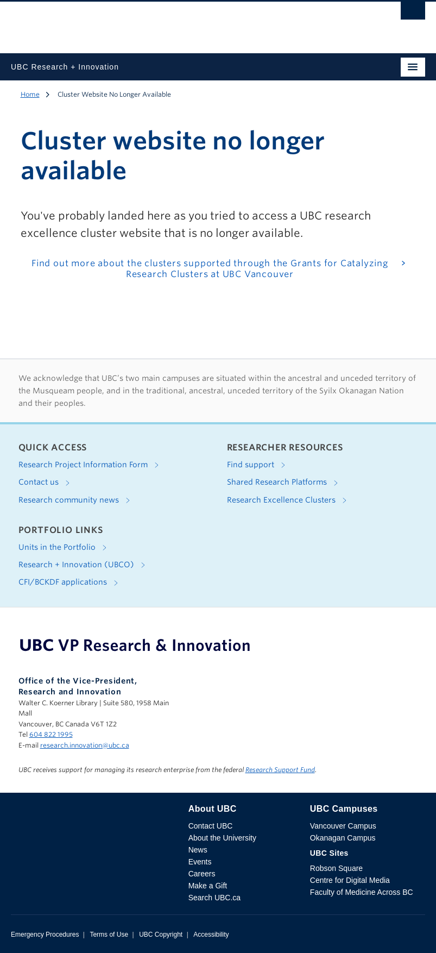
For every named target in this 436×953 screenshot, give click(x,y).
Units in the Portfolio (64, 547)
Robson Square (336, 868)
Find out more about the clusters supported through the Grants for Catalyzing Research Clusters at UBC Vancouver (209, 269)
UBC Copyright (160, 934)
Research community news (76, 500)
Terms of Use (109, 934)
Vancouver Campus (343, 826)
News (197, 849)
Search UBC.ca (214, 897)
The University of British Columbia (156, 22)
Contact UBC (210, 826)
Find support (258, 465)
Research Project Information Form (90, 465)
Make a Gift (208, 885)
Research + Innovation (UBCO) (83, 565)
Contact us (46, 483)
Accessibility (211, 934)
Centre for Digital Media (350, 880)
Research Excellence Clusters (289, 500)
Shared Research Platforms (284, 483)
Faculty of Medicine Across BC (361, 892)
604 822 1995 (51, 734)
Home (30, 94)
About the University (222, 837)
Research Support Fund (280, 770)
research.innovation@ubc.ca (84, 745)
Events (200, 861)
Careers (202, 873)
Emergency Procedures (45, 934)
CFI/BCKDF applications (70, 583)
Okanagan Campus (343, 837)
